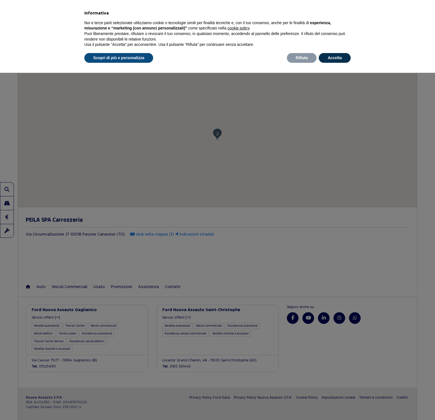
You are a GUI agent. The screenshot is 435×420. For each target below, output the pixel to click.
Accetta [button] (335, 58)
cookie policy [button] (238, 28)
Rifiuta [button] (302, 58)
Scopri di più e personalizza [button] (118, 58)
